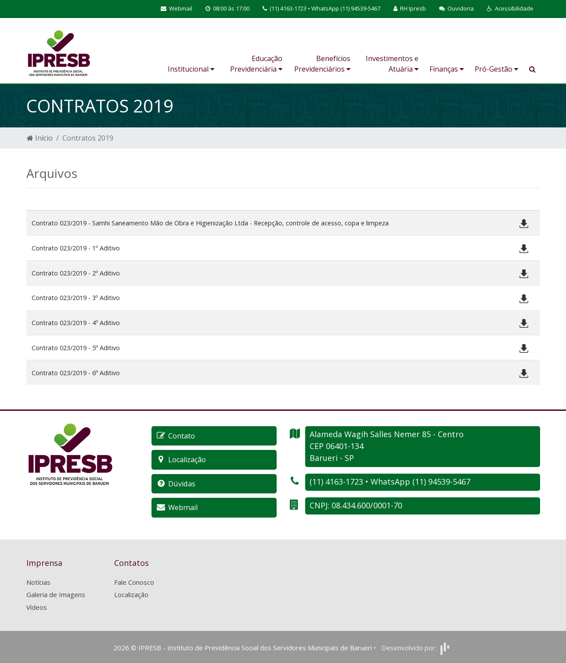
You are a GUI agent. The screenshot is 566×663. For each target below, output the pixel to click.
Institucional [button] (191, 69)
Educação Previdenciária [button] (256, 64)
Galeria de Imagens (55, 593)
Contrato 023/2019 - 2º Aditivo (76, 273)
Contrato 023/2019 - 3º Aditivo (76, 297)
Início (40, 138)
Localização (131, 593)
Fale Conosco (134, 581)
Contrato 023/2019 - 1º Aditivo (76, 248)
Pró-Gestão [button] (496, 69)
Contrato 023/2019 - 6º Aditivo (76, 373)
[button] (510, 9)
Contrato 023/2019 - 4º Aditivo (76, 323)
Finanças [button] (446, 69)
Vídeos (36, 606)
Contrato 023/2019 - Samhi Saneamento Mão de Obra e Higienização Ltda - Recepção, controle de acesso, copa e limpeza (210, 223)
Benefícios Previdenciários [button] (322, 64)
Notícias (38, 581)
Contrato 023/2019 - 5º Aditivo (76, 348)
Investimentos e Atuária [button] (392, 64)
